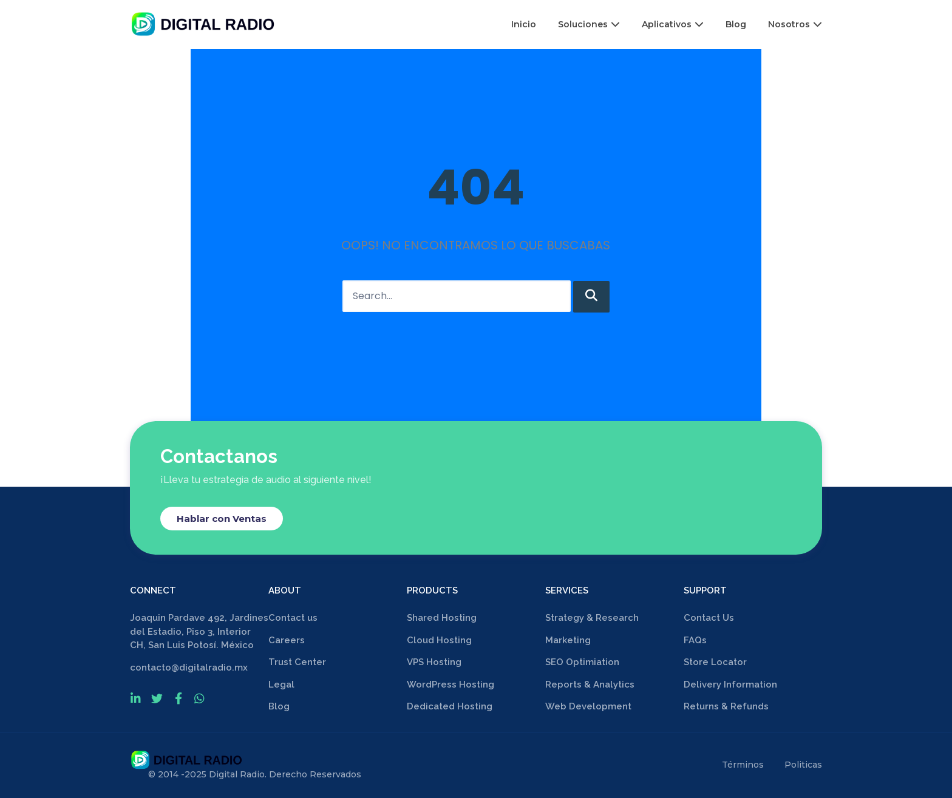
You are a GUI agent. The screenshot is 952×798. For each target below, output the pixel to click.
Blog (736, 24)
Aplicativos (673, 24)
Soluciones (589, 24)
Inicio (523, 24)
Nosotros (795, 24)
